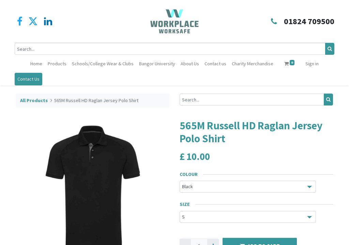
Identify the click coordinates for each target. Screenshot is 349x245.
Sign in (312, 64)
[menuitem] (36, 64)
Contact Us (30, 79)
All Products (34, 100)
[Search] (328, 49)
